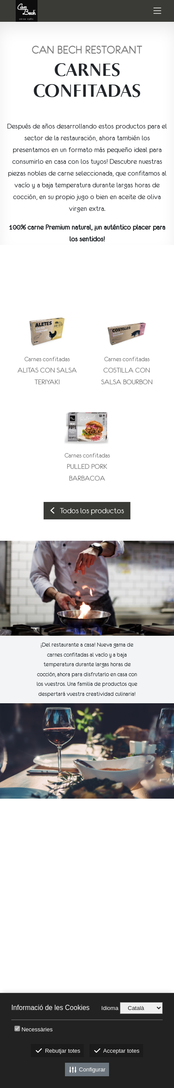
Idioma (109, 1008)
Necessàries (37, 1029)
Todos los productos (86, 510)
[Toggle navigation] (157, 11)
